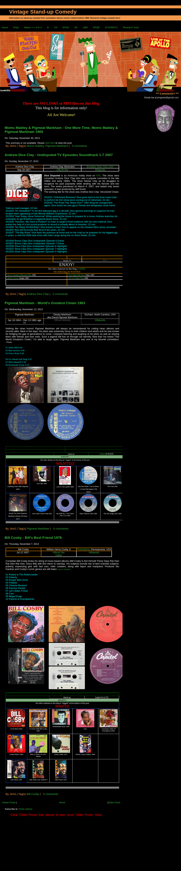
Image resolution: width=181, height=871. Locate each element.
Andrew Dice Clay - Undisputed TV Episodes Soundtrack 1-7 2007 (59, 155)
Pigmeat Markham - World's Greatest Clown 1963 (45, 303)
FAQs (16, 27)
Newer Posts (9, 802)
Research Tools (131, 27)
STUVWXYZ (111, 27)
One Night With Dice (76, 275)
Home (5, 27)
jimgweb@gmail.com (168, 97)
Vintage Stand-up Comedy (43, 12)
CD (55, 27)
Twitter (58, 555)
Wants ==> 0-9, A (33, 27)
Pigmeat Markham (56, 145)
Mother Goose (13, 278)
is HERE (81, 269)
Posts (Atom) (25, 809)
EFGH (65, 27)
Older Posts (114, 802)
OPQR (96, 27)
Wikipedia (100, 169)
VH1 (98, 175)
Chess (102, 454)
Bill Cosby (33, 794)
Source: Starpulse (64, 569)
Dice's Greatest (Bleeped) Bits (19, 275)
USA (111, 166)
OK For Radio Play (75, 278)
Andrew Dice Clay (38, 293)
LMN (85, 27)
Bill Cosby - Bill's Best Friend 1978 (33, 538)
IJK (76, 27)
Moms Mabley (35, 145)
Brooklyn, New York (97, 166)
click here (50, 143)
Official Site (62, 169)
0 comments (79, 145)
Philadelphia (83, 549)
